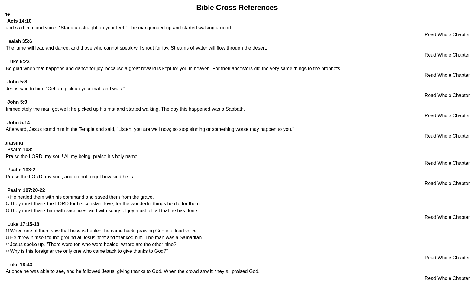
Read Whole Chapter (447, 34)
